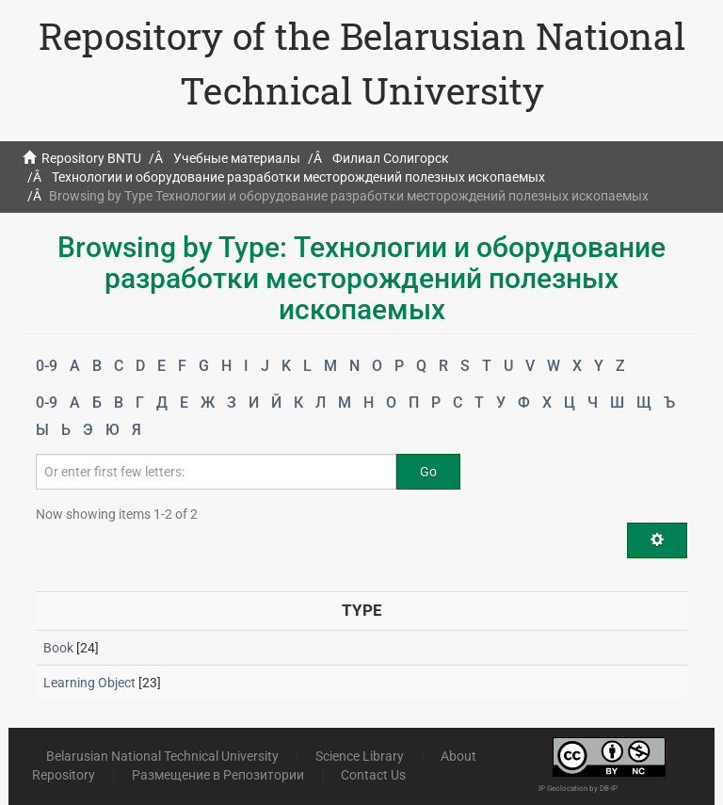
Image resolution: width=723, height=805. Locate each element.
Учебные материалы (236, 158)
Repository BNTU (91, 158)
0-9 (46, 366)
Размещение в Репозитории (218, 774)
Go (428, 471)
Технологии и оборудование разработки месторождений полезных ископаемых (298, 177)
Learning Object (89, 682)
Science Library (359, 756)
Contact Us (373, 774)
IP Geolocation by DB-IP (578, 788)
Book (58, 647)
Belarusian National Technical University (162, 756)
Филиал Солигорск (390, 158)
